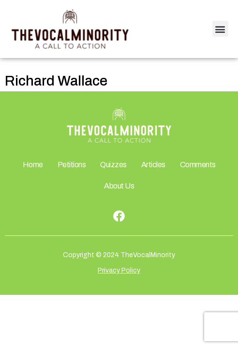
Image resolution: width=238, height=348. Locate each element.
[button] (220, 29)
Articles (153, 164)
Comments (198, 164)
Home (33, 164)
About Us (119, 186)
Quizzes (113, 164)
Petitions (72, 164)
